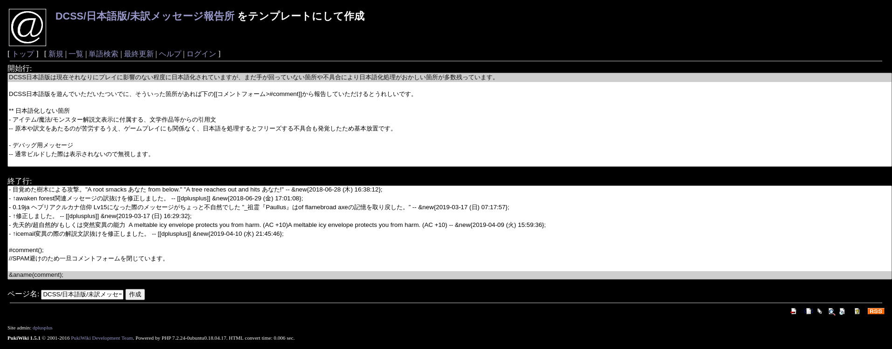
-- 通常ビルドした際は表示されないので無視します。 (450, 154)
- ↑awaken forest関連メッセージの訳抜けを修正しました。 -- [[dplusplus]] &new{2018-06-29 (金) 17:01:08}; (450, 198)
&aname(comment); (450, 275)
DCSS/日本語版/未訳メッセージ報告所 (144, 16)
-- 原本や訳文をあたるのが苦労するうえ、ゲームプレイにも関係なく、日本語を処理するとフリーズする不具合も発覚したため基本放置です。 (450, 128)
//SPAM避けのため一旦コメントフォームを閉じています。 (450, 258)
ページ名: (23, 294)
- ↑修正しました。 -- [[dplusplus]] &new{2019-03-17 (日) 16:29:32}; (450, 216)
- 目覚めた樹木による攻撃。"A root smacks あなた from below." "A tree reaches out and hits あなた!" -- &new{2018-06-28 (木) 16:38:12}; (450, 189)
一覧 (76, 54)
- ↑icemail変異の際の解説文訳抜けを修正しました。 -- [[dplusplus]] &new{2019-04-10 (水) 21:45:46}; (450, 234)
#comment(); (450, 250)
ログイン (201, 54)
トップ (23, 54)
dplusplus (43, 327)
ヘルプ (170, 54)
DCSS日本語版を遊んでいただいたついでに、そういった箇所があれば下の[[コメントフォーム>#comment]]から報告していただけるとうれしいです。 (450, 94)
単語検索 (103, 54)
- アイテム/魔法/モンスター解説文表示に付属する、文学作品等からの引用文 (450, 120)
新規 (55, 54)
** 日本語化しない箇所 (450, 111)
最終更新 (139, 54)
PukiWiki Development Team (102, 338)
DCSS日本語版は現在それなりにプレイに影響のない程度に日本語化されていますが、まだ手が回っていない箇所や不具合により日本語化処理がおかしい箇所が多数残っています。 (450, 77)
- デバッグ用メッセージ (450, 145)
